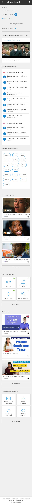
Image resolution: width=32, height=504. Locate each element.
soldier (7, 160)
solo (15, 174)
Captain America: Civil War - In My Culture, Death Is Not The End (16, 259)
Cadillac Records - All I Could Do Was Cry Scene (16, 214)
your (15, 60)
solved (23, 179)
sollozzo (7, 174)
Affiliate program (6, 498)
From (4, 60)
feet (19, 60)
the (7, 60)
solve (15, 179)
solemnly (15, 165)
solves (6, 184)
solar (15, 155)
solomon (23, 174)
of (13, 60)
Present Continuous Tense (10, 353)
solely (6, 165)
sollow (16, 170)
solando (7, 155)
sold (22, 155)
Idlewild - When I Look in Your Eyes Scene (14, 237)
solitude (7, 170)
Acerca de (11, 500)
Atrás (5, 7)
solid (23, 165)
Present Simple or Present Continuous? (14, 376)
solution (7, 179)
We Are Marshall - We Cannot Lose (11, 40)
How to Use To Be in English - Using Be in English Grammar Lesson (16, 331)
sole (15, 28)
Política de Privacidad (25, 498)
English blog (15, 498)
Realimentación (19, 500)
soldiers (15, 160)
